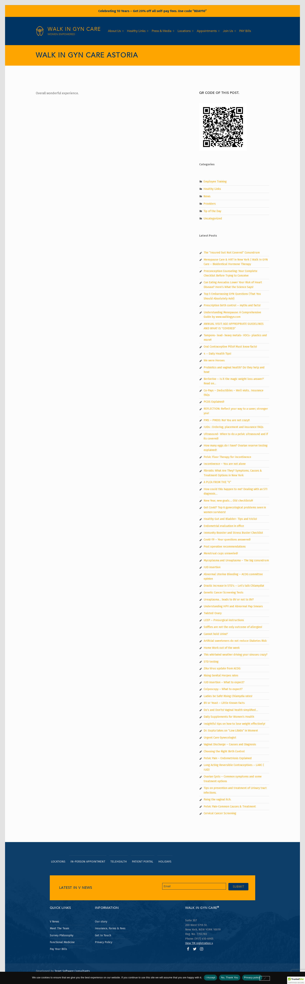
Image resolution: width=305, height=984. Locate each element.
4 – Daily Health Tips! (217, 353)
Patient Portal (142, 861)
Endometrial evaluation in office (224, 526)
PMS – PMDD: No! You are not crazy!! (227, 420)
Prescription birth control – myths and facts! (232, 305)
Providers (209, 203)
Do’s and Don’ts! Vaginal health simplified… (231, 710)
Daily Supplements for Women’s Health (229, 716)
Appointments (207, 31)
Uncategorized (212, 218)
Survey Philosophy (61, 935)
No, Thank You (229, 977)
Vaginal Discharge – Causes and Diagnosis (230, 744)
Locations (184, 31)
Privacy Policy (103, 942)
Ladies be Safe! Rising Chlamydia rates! (228, 696)
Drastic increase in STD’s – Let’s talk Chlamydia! (234, 585)
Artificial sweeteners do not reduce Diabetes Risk (235, 641)
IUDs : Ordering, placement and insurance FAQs (233, 427)
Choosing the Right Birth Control (224, 751)
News (206, 196)
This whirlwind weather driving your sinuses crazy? (235, 654)
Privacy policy (252, 977)
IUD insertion (212, 567)
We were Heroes (214, 360)
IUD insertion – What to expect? (224, 682)
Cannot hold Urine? (216, 634)
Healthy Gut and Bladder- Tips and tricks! (230, 519)
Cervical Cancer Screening (220, 813)
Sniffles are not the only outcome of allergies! (233, 627)
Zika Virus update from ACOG (222, 668)
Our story (101, 921)
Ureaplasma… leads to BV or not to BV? (229, 599)
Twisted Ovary (213, 613)
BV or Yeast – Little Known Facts (224, 703)
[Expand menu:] (123, 31)
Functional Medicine (62, 942)
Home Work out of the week (222, 648)
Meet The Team (59, 928)
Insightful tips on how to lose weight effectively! (234, 723)
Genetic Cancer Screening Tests (223, 592)
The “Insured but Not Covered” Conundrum (232, 252)
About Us (114, 31)
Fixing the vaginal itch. (217, 799)
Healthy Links (136, 31)
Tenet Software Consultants (72, 971)
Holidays (164, 861)
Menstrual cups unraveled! (221, 553)
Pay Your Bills (58, 949)
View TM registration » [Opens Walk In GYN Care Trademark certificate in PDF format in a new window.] (199, 943)
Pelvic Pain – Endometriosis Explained (228, 758)
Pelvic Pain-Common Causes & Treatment (230, 806)
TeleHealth (118, 861)
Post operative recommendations (225, 546)
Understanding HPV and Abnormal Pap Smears (233, 606)
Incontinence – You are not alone (225, 464)
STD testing (211, 661)
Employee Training (215, 181)
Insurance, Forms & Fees (110, 928)
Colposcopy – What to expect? (223, 689)
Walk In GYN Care (74, 29)
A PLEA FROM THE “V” (217, 482)
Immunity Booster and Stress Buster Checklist (233, 532)
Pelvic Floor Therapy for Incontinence (227, 457)
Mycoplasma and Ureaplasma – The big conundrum (236, 560)
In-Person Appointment (87, 861)
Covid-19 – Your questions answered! (227, 539)
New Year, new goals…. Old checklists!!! (228, 500)
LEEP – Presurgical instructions (224, 620)
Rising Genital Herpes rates (221, 675)
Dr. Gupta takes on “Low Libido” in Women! (231, 730)
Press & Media (161, 31)
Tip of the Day (212, 211)
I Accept (210, 977)
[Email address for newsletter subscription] (194, 886)
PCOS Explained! (214, 401)
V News (54, 921)
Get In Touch (103, 935)
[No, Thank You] (264, 978)
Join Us (228, 31)
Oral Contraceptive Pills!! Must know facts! (230, 346)
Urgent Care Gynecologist (220, 737)
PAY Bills (245, 31)
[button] (296, 980)
